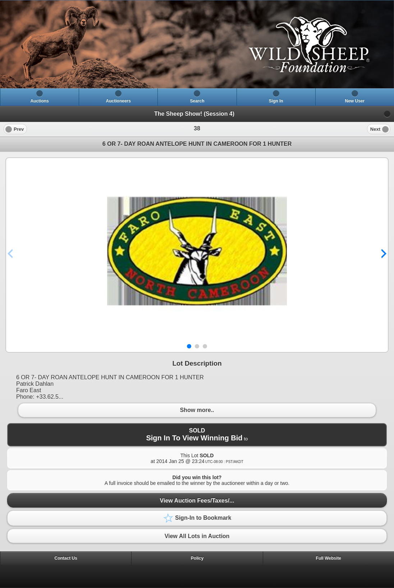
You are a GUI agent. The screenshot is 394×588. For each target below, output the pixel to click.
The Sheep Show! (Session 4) (194, 114)
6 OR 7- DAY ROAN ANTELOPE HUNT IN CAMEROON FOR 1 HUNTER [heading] (197, 144)
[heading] (197, 44)
